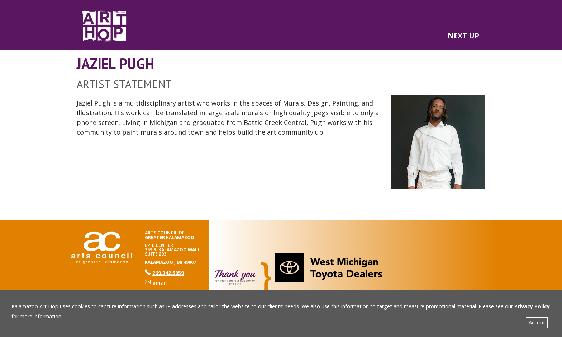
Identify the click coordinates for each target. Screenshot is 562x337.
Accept (537, 322)
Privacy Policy (532, 306)
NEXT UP (463, 36)
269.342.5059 (164, 273)
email (156, 282)
